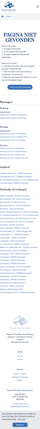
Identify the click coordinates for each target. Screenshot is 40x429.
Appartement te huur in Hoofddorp (13, 140)
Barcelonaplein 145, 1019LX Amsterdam (15, 199)
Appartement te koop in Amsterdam (13, 118)
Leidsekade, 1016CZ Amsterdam (12, 241)
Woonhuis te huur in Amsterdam (12, 148)
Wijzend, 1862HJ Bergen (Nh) (11, 289)
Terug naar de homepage (20, 87)
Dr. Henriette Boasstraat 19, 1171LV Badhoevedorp (19, 180)
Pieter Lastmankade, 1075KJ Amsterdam (15, 267)
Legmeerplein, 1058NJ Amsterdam (13, 238)
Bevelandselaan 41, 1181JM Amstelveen (15, 205)
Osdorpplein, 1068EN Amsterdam (12, 257)
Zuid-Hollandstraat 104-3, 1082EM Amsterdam (17, 292)
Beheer (20, 380)
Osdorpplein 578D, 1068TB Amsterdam (15, 254)
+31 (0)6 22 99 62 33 (20, 404)
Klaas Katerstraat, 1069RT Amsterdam (14, 228)
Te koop (20, 359)
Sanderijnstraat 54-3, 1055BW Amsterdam (16, 177)
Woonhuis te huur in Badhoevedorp (13, 151)
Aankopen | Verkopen (20, 377)
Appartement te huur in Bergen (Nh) (13, 137)
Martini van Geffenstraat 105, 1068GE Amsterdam (19, 247)
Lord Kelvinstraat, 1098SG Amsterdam (14, 244)
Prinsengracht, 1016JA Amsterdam (13, 270)
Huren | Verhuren (20, 374)
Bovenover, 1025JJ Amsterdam (12, 209)
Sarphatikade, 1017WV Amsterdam (13, 276)
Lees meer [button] (21, 419)
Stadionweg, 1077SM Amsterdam (12, 283)
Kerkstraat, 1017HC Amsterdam (12, 225)
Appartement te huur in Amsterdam (13, 134)
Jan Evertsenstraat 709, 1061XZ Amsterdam (17, 222)
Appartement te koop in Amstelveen (13, 115)
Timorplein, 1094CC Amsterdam (12, 286)
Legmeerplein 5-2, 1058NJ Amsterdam (14, 234)
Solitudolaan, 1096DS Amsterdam (13, 280)
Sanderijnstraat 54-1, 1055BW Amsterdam (16, 273)
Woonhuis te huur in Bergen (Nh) (12, 155)
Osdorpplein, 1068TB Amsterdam (12, 260)
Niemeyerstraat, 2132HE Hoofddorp (13, 251)
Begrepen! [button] (20, 425)
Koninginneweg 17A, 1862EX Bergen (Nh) (16, 231)
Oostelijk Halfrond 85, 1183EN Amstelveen (16, 173)
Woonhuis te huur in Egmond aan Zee (14, 158)
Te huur (20, 356)
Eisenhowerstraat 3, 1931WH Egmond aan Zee (18, 218)
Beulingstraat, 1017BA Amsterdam (13, 202)
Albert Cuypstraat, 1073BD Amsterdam (14, 196)
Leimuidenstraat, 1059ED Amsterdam (14, 183)
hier (32, 77)
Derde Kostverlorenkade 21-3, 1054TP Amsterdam (19, 212)
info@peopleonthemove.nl (20, 406)
